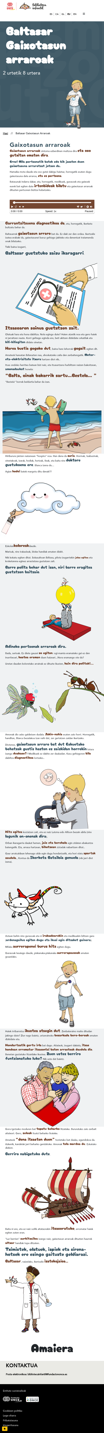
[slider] (14, 202)
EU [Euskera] (68, 14)
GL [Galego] (63, 14)
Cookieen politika (12, 1410)
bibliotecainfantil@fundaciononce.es (47, 1374)
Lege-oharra (9, 1415)
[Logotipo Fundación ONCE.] (12, 1399)
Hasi (5, 133)
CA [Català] (57, 14)
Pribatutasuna (10, 1420)
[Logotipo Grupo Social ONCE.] (32, 1399)
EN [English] (74, 14)
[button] (12, 206)
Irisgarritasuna (10, 1425)
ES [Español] (51, 14)
